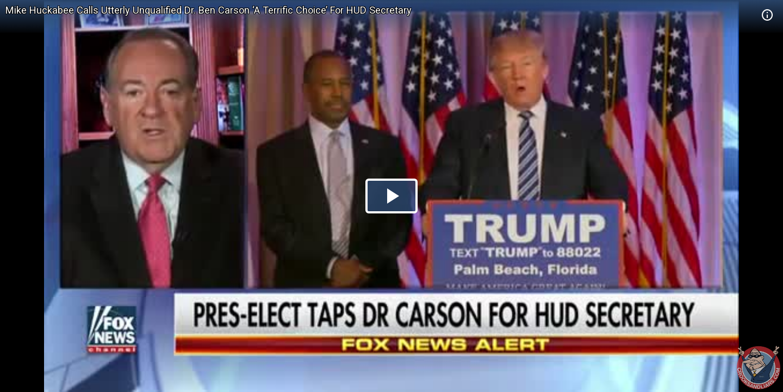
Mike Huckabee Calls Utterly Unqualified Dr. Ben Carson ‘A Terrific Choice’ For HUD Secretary (208, 10)
